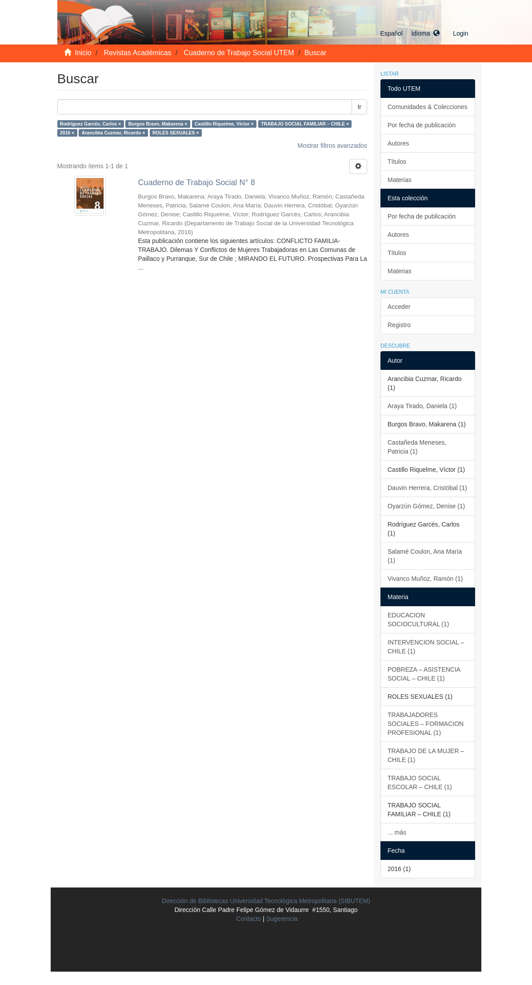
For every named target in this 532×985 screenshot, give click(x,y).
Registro (399, 324)
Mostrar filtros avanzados (332, 145)
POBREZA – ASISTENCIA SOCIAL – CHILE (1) (424, 674)
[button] (409, 33)
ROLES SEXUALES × (175, 132)
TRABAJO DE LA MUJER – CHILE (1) (426, 755)
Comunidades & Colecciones (428, 106)
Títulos (397, 161)
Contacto (248, 918)
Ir (359, 106)
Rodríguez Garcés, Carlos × (90, 123)
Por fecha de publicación (422, 125)
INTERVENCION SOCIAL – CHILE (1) (426, 647)
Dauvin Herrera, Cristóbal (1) (427, 487)
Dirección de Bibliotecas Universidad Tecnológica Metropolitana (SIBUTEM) (266, 900)
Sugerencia (282, 918)
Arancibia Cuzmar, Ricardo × (113, 132)
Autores (398, 143)
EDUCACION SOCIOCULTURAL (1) (418, 620)
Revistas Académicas (138, 53)
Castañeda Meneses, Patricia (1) (417, 447)
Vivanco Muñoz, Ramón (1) (425, 578)
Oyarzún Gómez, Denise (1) (426, 506)
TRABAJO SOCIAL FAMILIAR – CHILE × (305, 123)
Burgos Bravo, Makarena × (158, 123)
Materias (400, 179)
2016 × (67, 132)
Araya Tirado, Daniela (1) (422, 405)
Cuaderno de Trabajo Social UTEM (239, 53)
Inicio (83, 53)
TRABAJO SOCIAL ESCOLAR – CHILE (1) (420, 782)
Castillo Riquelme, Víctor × (224, 123)
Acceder (399, 306)
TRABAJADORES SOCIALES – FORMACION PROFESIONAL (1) (426, 723)
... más (397, 832)
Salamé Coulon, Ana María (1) (425, 556)
